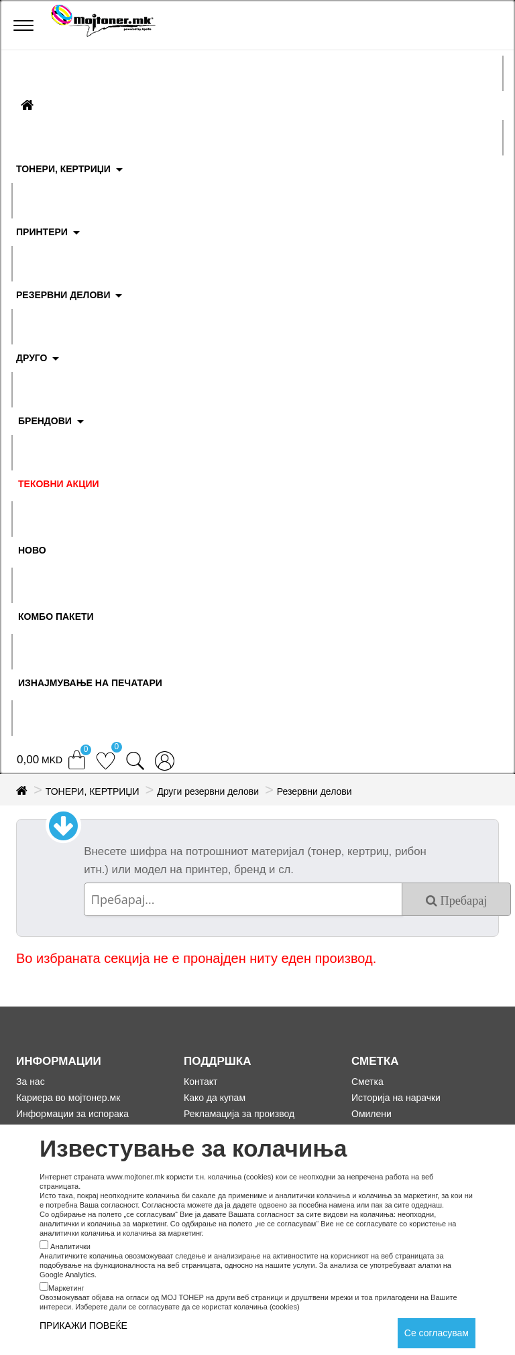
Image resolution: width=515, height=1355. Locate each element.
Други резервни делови (208, 791)
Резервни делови (314, 791)
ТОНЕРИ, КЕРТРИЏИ (63, 169)
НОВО (32, 550)
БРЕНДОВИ (45, 420)
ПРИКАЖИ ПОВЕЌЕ (83, 1325)
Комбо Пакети (56, 616)
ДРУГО (31, 357)
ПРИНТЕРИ (42, 232)
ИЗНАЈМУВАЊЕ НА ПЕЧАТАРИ (90, 683)
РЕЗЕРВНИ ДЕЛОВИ (63, 294)
